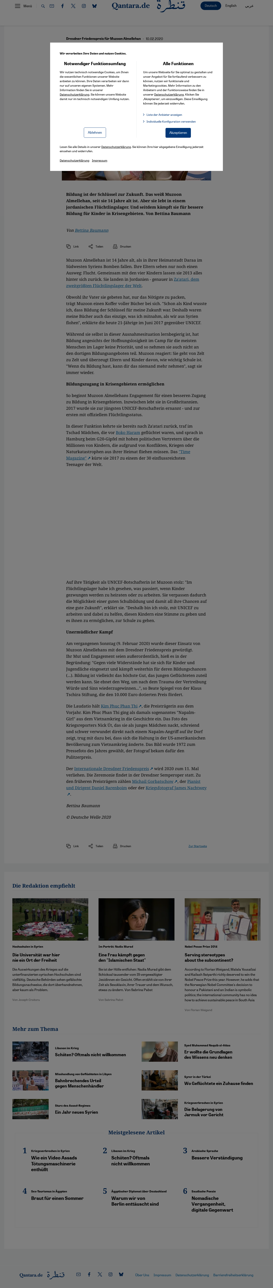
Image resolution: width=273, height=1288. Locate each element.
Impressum (99, 160)
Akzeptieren (178, 132)
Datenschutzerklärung (74, 94)
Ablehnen (95, 132)
